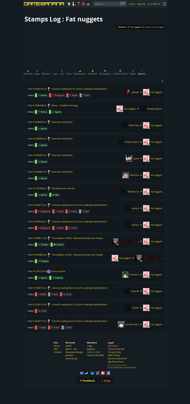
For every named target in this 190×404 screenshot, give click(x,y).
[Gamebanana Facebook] (108, 381)
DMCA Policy (114, 364)
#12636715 (38, 88)
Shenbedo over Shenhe (63, 188)
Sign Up (141, 4)
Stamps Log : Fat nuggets (154, 27)
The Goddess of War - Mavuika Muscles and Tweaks (77, 238)
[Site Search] (123, 4)
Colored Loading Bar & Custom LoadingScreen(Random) (79, 88)
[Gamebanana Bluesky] (92, 381)
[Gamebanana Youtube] (103, 381)
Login (90, 354)
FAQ (56, 358)
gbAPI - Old (71, 358)
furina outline (58, 271)
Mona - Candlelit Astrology (65, 105)
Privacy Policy (114, 361)
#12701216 (38, 271)
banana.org (71, 367)
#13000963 (38, 122)
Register (91, 358)
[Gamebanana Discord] (82, 381)
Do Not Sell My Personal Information (122, 376)
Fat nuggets (135, 27)
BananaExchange (74, 361)
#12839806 (38, 254)
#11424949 (38, 188)
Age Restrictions (116, 370)
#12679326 (38, 221)
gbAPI (69, 354)
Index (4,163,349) (95, 364)
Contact (57, 361)
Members (122, 27)
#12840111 (38, 238)
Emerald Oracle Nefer (62, 122)
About (57, 354)
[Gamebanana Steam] (87, 381)
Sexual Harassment (117, 367)
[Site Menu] (164, 4)
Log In (132, 4)
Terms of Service (116, 358)
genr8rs (69, 364)
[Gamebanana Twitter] (98, 381)
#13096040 (38, 105)
